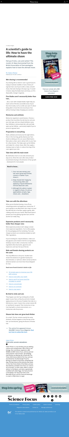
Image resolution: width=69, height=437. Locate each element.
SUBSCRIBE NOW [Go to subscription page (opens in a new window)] (51, 97)
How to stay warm (15, 289)
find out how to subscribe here (21, 331)
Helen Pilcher (10, 340)
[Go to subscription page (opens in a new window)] (51, 86)
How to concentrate (15, 284)
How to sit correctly (15, 287)
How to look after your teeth (18, 277)
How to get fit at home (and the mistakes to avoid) (19, 280)
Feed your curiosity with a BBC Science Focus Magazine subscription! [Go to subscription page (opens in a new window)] (51, 91)
